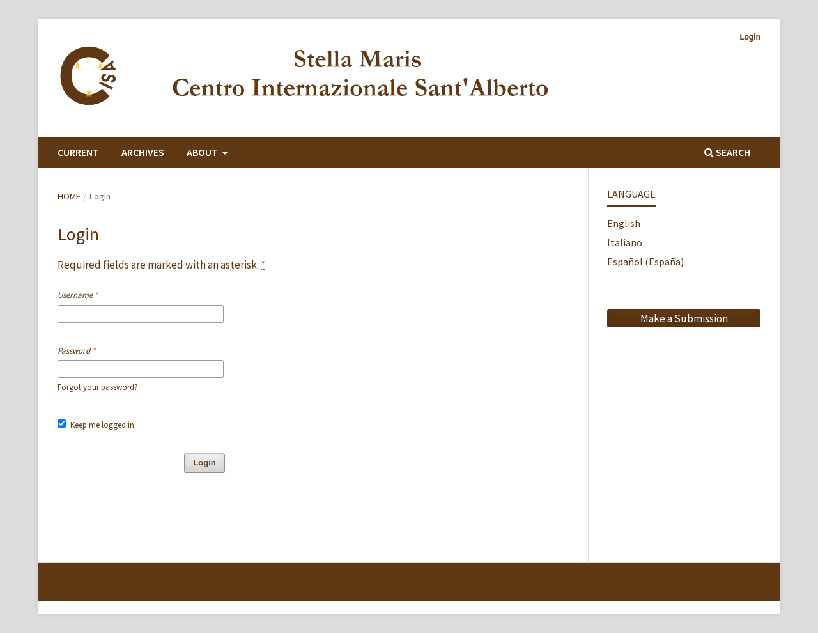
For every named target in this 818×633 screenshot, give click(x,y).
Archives (142, 152)
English (623, 223)
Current (78, 152)
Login (749, 37)
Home (69, 196)
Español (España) (645, 261)
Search (727, 152)
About (203, 152)
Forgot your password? (98, 387)
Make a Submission (684, 318)
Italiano (624, 242)
